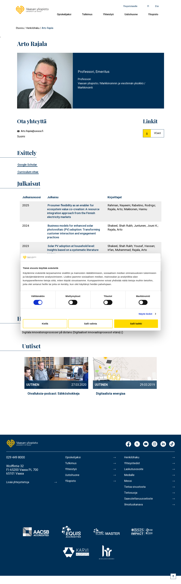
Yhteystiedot (133, 463)
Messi (128, 481)
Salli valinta (90, 323)
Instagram (154, 444)
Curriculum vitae (28, 172)
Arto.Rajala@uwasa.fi (32, 131)
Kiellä (45, 323)
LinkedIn (163, 444)
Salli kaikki (136, 323)
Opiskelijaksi (64, 14)
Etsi (157, 6)
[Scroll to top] (173, 576)
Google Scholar (27, 164)
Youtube (146, 444)
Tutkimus (87, 14)
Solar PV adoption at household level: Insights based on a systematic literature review (73, 249)
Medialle (130, 475)
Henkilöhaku (32, 28)
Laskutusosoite (134, 469)
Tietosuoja (131, 493)
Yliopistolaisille (130, 6)
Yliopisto (153, 14)
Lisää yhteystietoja (19, 482)
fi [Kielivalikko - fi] (148, 6)
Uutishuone (131, 14)
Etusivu (20, 28)
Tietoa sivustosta (136, 487)
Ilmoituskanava (134, 504)
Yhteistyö (108, 14)
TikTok (172, 444)
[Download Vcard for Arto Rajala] (153, 133)
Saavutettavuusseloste (139, 498)
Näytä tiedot (145, 313)
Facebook (128, 444)
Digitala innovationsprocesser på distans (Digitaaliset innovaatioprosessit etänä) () (72, 332)
